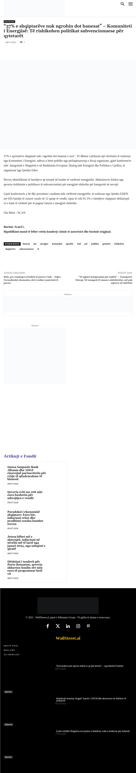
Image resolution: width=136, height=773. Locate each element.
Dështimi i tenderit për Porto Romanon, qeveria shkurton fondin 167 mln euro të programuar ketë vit (24, 568)
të (38, 249)
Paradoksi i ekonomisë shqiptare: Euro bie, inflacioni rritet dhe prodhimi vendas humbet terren (25, 518)
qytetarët (106, 244)
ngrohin (69, 244)
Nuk (79, 244)
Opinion (8, 692)
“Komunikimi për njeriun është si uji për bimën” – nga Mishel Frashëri (89, 666)
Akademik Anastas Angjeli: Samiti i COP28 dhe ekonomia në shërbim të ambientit (91, 699)
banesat (26, 244)
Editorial (8, 724)
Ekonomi (9, 21)
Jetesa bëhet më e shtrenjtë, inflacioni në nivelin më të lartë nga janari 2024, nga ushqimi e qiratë (26, 543)
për (86, 244)
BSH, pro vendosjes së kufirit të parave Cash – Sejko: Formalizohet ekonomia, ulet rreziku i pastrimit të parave (32, 280)
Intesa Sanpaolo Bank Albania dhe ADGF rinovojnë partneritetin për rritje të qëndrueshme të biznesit (26, 473)
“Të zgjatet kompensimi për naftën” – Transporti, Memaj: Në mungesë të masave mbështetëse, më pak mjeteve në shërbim (103, 280)
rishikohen (119, 244)
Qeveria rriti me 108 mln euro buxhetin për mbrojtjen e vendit (24, 495)
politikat (95, 244)
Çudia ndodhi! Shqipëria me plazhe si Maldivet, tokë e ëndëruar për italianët (93, 731)
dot (35, 244)
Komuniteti (57, 244)
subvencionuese (26, 249)
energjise (44, 244)
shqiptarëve (10, 249)
